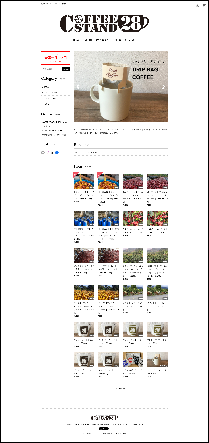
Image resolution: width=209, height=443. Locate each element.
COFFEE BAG (50, 98)
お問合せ (47, 126)
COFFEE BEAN (50, 93)
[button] (103, 40)
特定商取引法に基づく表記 (54, 135)
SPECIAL (47, 87)
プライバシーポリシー (52, 130)
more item (120, 388)
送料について (80, 152)
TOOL (46, 104)
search (66, 69)
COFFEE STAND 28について (55, 122)
